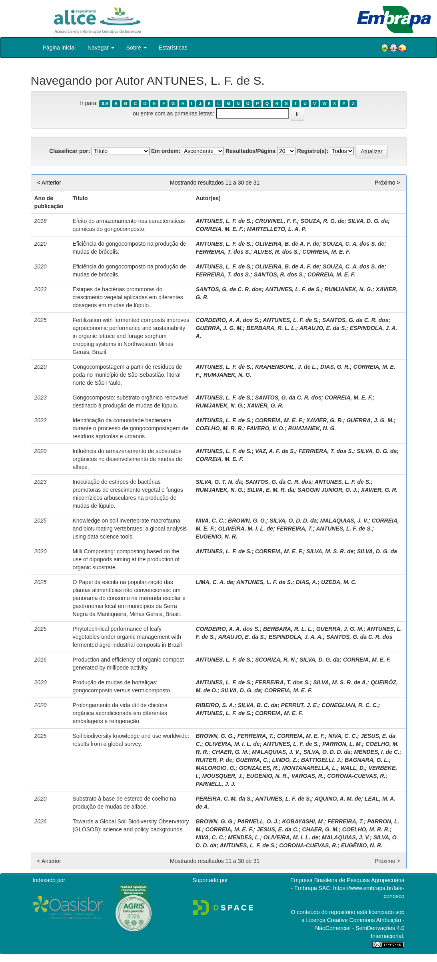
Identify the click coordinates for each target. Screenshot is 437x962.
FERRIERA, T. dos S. (326, 451)
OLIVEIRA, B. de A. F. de (287, 243)
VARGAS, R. (307, 776)
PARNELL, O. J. (258, 821)
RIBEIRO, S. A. (215, 705)
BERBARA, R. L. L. (271, 328)
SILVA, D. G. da (368, 221)
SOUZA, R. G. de (323, 221)
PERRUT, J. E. (299, 705)
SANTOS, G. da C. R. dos (228, 289)
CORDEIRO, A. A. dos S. (227, 320)
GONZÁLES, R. (259, 768)
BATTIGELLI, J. (321, 760)
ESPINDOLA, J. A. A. (296, 637)
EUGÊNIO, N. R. (362, 845)
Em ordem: (165, 151)
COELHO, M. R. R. (219, 428)
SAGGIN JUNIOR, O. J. (327, 490)
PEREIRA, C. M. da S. (224, 798)
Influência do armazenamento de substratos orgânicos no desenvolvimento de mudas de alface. (127, 459)
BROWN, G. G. (247, 520)
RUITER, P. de (214, 760)
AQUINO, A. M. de (337, 798)
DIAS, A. (307, 582)
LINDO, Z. (285, 760)
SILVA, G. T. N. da (218, 482)
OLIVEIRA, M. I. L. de (245, 528)
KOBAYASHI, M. (303, 821)
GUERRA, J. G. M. (219, 328)
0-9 (105, 103)
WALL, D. (353, 768)
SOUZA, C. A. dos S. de (353, 243)
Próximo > (387, 182)
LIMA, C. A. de (214, 582)
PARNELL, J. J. (215, 784)
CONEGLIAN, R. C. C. (349, 705)
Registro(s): (313, 151)
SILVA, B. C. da (257, 705)
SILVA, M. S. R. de (329, 551)
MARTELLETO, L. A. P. (276, 229)
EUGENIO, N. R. (216, 536)
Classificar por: (69, 151)
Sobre (136, 47)
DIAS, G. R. (335, 367)
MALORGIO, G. (215, 768)
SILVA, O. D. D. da (293, 520)
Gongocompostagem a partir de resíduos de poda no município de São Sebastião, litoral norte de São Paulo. (127, 375)
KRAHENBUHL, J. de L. (286, 367)
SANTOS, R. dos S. (279, 274)
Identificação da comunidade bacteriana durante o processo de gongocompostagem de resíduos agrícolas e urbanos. (130, 428)
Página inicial (59, 47)
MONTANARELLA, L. (309, 768)
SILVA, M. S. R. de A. (340, 682)
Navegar (101, 47)
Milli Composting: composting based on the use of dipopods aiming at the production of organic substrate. (126, 559)
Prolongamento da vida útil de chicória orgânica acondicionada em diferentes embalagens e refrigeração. (119, 713)
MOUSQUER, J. (222, 776)
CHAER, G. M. (230, 752)
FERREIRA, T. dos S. (223, 251)
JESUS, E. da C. (278, 829)
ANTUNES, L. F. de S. (223, 221)
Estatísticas (173, 47)
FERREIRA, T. (295, 528)
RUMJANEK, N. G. (348, 289)
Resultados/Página (250, 151)
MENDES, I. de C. (376, 752)
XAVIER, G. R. (265, 405)
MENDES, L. (244, 837)
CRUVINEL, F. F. (276, 221)
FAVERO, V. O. (266, 428)
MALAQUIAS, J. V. (344, 520)
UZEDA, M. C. (339, 582)
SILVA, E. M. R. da (270, 490)
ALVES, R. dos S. (276, 251)
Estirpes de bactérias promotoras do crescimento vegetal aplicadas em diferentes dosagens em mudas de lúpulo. (127, 297)
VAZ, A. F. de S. (275, 451)
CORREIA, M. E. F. (219, 229)
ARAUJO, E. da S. (322, 328)
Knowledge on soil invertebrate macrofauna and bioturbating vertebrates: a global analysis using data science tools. (129, 528)
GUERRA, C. (252, 760)
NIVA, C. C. (210, 520)
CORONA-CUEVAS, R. (356, 776)
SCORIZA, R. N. (275, 659)
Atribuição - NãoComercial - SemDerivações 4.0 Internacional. (359, 928)
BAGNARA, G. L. (367, 760)
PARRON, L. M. (342, 744)
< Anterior (49, 182)
